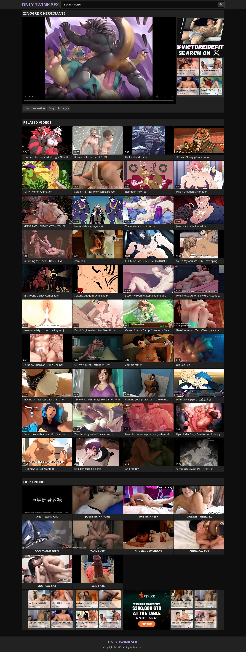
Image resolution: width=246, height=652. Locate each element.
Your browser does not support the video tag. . (99, 60)
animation (39, 108)
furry (51, 108)
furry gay (63, 108)
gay (27, 108)
